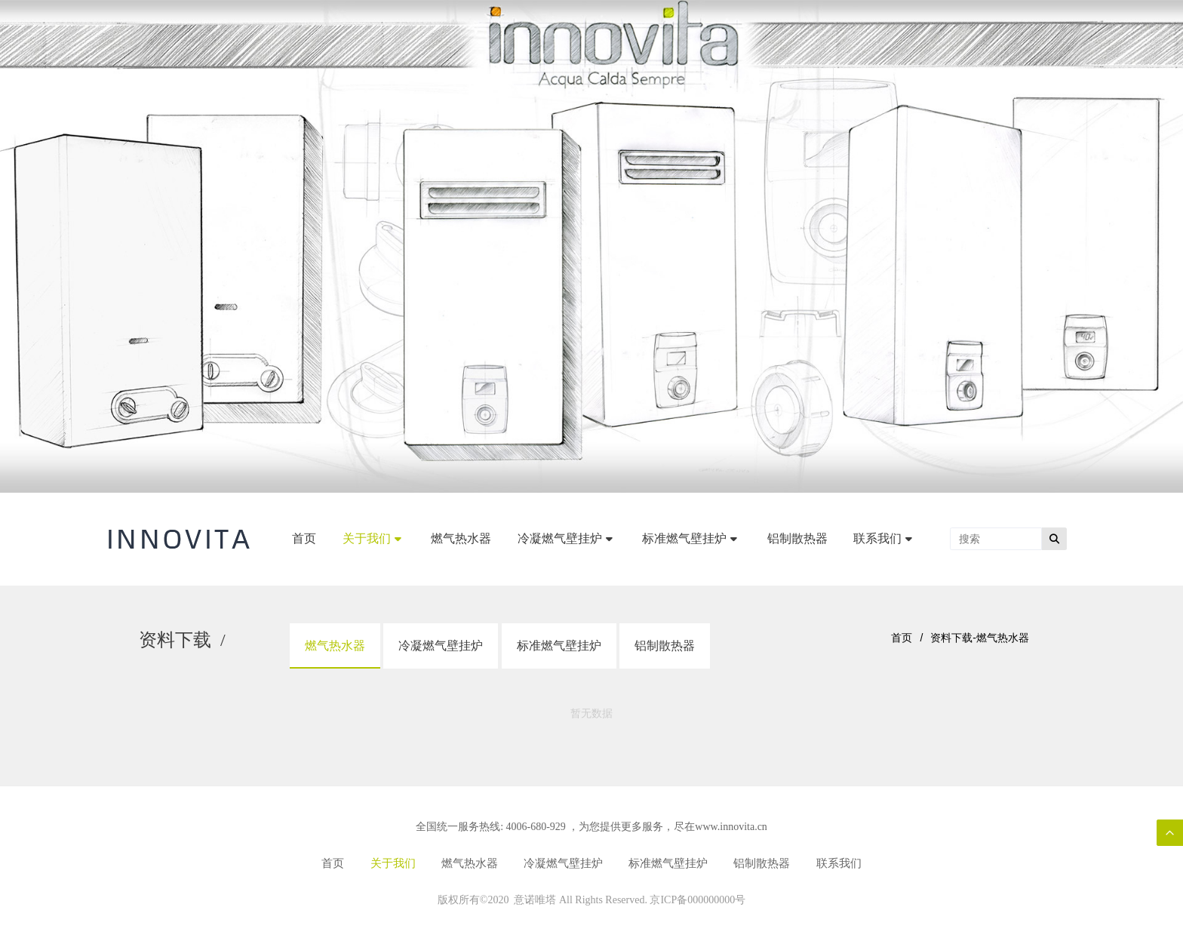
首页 (901, 638)
